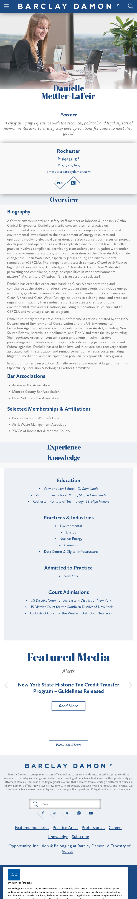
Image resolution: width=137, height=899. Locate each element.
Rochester (68, 151)
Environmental (71, 526)
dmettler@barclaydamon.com (69, 171)
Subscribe (80, 836)
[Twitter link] (67, 813)
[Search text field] (69, 804)
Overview (68, 199)
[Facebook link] (43, 813)
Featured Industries (32, 827)
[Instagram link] (79, 813)
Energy (71, 532)
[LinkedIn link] (55, 813)
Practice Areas (65, 827)
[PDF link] (60, 182)
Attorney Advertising (68, 870)
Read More (65, 706)
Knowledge (68, 457)
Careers (115, 827)
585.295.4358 (70, 159)
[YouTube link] (91, 813)
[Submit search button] (35, 804)
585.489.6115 (71, 165)
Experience (68, 447)
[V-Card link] (73, 182)
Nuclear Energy (71, 539)
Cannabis (71, 545)
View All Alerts (69, 745)
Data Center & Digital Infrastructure (71, 551)
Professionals (93, 827)
